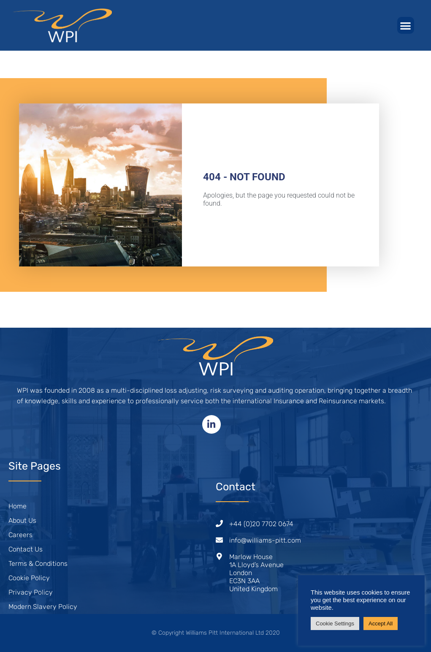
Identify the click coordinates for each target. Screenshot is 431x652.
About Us (22, 520)
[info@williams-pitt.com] (219, 539)
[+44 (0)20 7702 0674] (219, 523)
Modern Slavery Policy (42, 607)
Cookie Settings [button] (335, 623)
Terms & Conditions (38, 564)
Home (17, 506)
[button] (406, 25)
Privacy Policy (30, 592)
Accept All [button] (381, 623)
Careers (20, 535)
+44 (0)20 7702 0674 (261, 524)
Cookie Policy (29, 578)
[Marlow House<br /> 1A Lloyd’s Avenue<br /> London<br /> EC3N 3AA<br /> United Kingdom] (219, 556)
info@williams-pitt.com (265, 540)
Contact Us (25, 549)
